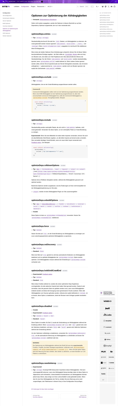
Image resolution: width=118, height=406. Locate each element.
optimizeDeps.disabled (105, 33)
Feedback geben (36, 141)
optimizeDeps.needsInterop (106, 36)
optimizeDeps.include (105, 20)
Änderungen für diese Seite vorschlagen (42, 385)
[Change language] (97, 6)
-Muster (71, 54)
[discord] (111, 6)
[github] (114, 6)
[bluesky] (102, 6)
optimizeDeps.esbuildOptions (106, 24)
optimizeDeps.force (104, 26)
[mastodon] (105, 6)
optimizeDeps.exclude (105, 17)
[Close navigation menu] (115, 1)
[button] (11, 13)
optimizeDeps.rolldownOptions (107, 22)
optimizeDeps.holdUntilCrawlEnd (107, 31)
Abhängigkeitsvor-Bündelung (48, 19)
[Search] (82, 6)
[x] (108, 6)
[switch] (92, 6)
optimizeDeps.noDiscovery (106, 29)
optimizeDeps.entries (105, 15)
